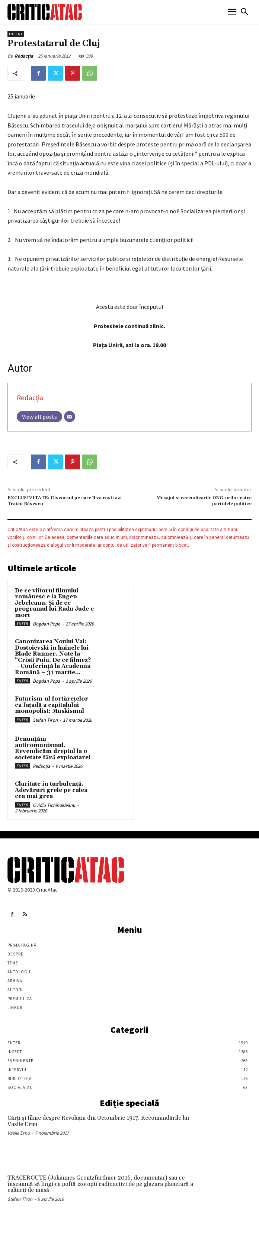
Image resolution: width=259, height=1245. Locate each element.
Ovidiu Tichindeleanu (54, 805)
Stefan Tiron (45, 720)
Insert (15, 34)
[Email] (69, 416)
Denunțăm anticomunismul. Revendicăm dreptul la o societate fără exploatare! (52, 748)
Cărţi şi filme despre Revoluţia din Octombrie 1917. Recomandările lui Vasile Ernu (98, 1121)
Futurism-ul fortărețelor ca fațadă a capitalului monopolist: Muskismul (51, 705)
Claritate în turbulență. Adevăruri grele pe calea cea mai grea (51, 790)
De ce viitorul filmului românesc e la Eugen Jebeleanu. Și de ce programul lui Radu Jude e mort (54, 603)
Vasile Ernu (18, 1133)
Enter (22, 623)
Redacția (24, 56)
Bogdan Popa (46, 624)
